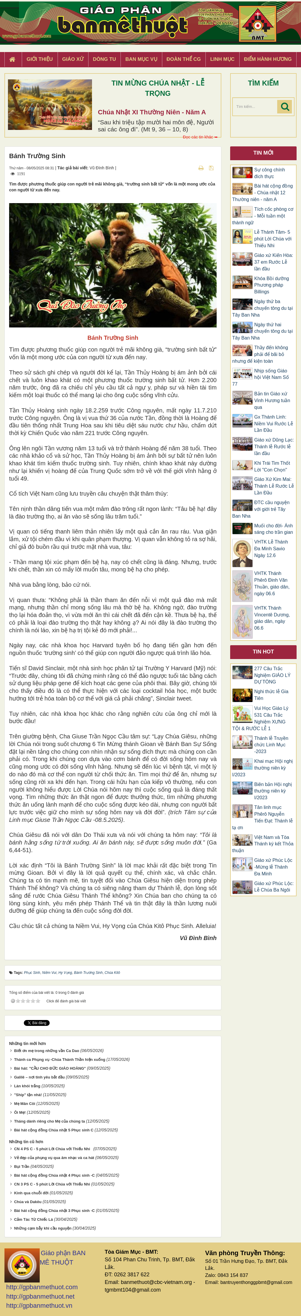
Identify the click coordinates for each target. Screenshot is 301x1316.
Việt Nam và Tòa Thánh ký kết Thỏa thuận (262, 844)
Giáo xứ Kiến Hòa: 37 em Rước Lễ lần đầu (273, 262)
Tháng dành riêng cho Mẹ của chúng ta (49, 1121)
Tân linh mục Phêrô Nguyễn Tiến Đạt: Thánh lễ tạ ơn (262, 817)
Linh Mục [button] (222, 59)
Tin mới (263, 153)
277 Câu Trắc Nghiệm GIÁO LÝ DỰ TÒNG (272, 675)
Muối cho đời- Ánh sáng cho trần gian (273, 529)
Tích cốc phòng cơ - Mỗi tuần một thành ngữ (262, 216)
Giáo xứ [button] (73, 59)
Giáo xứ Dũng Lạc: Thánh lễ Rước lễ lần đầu (274, 446)
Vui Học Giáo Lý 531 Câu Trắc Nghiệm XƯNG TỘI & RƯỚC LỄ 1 (260, 718)
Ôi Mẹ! (20, 1112)
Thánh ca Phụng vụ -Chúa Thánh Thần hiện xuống (59, 1059)
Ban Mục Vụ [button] (141, 59)
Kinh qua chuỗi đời (31, 1193)
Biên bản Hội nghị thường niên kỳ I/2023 (273, 791)
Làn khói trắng (27, 1086)
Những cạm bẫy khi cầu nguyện (42, 1228)
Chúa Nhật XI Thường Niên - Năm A (152, 112)
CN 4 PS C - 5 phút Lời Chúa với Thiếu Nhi (53, 1149)
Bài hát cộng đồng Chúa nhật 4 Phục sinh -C (54, 1175)
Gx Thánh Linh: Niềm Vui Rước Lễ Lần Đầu (273, 423)
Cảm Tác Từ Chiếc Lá (33, 1219)
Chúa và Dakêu (27, 1202)
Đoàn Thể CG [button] (184, 59)
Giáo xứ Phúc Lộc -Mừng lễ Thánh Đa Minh (273, 867)
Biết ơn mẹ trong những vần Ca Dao (46, 1051)
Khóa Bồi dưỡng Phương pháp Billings (271, 285)
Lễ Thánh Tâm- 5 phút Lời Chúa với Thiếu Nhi (273, 239)
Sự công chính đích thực (269, 173)
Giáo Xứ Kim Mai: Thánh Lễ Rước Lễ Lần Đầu (274, 486)
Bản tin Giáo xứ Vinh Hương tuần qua (272, 400)
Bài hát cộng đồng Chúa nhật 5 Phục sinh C (53, 1130)
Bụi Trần (21, 1166)
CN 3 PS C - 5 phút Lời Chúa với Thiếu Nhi (52, 1184)
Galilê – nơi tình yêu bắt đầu (39, 1077)
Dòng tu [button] (104, 59)
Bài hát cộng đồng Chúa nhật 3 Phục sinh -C (54, 1210)
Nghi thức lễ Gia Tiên (271, 695)
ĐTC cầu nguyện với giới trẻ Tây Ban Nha (261, 509)
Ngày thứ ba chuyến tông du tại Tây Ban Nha (262, 308)
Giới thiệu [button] (39, 59)
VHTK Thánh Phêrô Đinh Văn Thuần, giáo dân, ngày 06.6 (272, 583)
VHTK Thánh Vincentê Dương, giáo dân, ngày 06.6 (272, 618)
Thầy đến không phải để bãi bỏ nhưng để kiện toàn (260, 354)
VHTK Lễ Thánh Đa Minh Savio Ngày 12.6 (271, 548)
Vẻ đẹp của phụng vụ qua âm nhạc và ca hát (54, 1158)
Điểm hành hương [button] (268, 59)
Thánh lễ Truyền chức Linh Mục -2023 (271, 745)
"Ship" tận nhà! (28, 1095)
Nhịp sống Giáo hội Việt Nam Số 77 (260, 377)
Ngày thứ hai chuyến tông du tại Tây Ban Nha (262, 331)
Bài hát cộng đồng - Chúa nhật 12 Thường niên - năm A (262, 192)
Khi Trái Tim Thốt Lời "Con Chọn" (272, 466)
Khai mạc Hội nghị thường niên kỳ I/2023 (262, 768)
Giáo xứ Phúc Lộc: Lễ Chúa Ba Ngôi (274, 887)
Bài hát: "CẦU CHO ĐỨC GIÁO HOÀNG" (50, 1068)
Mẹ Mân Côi (24, 1103)
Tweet (29, 1022)
